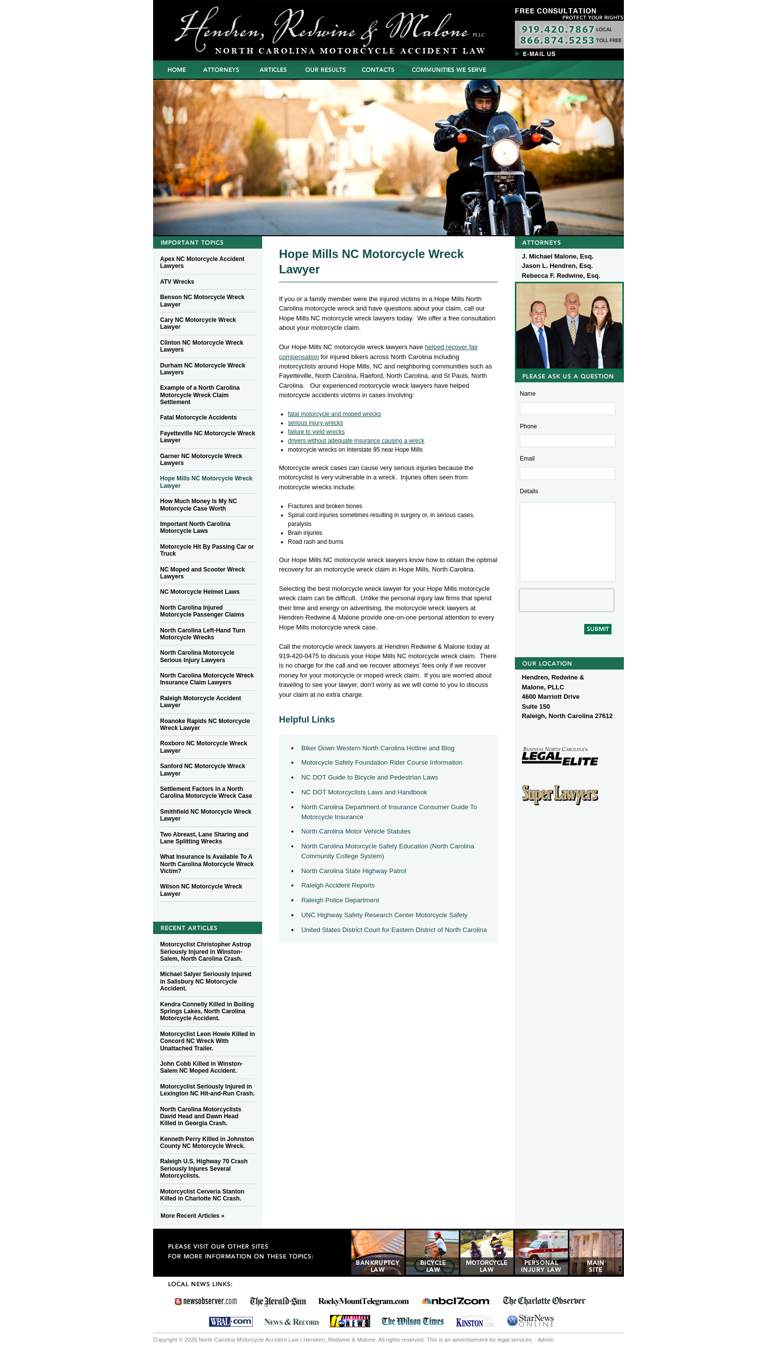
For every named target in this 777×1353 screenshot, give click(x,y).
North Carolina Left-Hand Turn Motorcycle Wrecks (202, 634)
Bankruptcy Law (377, 1252)
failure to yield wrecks (316, 431)
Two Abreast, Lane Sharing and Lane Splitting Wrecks (204, 838)
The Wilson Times (413, 1320)
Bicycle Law (432, 1252)
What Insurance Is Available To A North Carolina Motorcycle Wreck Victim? (207, 864)
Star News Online (530, 1320)
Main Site (595, 1252)
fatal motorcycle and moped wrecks (334, 414)
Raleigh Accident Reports (338, 885)
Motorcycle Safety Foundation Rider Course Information (381, 762)
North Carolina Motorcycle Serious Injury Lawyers (197, 656)
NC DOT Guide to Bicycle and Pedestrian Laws (369, 777)
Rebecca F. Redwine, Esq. (561, 275)
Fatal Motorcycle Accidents (198, 417)
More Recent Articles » (192, 1215)
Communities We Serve (449, 69)
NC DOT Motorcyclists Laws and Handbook (364, 792)
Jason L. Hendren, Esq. (557, 265)
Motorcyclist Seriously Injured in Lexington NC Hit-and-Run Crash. (207, 1090)
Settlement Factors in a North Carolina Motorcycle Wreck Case (206, 792)
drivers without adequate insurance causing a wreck (356, 440)
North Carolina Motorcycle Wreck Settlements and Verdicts (325, 69)
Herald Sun (278, 1301)
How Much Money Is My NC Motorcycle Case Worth (198, 505)
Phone (528, 426)
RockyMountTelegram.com (363, 1301)
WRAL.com (231, 1320)
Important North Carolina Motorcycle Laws (195, 527)
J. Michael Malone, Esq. (558, 256)
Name (528, 393)
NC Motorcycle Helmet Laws (200, 591)
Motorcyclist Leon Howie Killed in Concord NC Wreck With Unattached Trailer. (207, 1041)
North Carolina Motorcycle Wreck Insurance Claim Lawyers (207, 679)
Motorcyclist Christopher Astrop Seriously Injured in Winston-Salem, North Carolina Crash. (205, 951)
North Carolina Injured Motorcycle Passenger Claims (202, 611)
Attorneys (220, 69)
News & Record (292, 1320)
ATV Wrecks (177, 281)
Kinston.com (475, 1320)
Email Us (537, 53)
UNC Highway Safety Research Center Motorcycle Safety (384, 915)
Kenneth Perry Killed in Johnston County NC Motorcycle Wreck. (207, 1142)
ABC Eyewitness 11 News (350, 1320)
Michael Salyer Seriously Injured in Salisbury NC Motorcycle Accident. (205, 981)
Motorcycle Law (486, 1252)
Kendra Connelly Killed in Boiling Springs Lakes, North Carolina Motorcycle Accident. (207, 1011)
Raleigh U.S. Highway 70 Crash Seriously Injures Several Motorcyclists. (204, 1168)
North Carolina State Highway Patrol (353, 871)
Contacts (379, 69)
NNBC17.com (455, 1301)
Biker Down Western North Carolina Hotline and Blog (377, 748)
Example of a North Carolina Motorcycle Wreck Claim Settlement (200, 395)
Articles (272, 69)
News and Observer (206, 1301)
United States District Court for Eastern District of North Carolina (394, 930)
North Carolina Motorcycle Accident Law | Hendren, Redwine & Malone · (282, 27)
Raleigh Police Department (340, 900)
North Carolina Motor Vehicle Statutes (356, 831)
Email (527, 458)
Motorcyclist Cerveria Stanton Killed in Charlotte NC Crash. (202, 1195)
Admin (546, 1340)
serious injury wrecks (315, 422)
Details (529, 491)
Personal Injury (541, 1252)
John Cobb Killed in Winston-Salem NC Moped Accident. (201, 1067)
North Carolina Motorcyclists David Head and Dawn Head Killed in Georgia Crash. (200, 1116)
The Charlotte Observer (543, 1301)
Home (176, 69)
